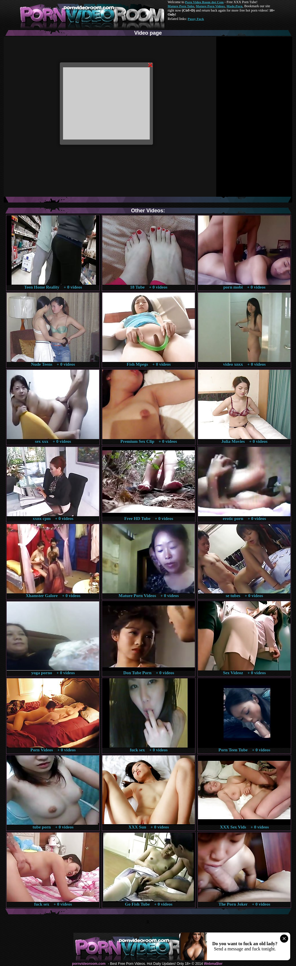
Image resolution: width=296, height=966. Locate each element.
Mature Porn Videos (210, 6)
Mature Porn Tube (181, 6)
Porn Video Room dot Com (204, 2)
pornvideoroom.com (89, 964)
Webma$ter (213, 964)
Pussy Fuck (196, 19)
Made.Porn (235, 6)
